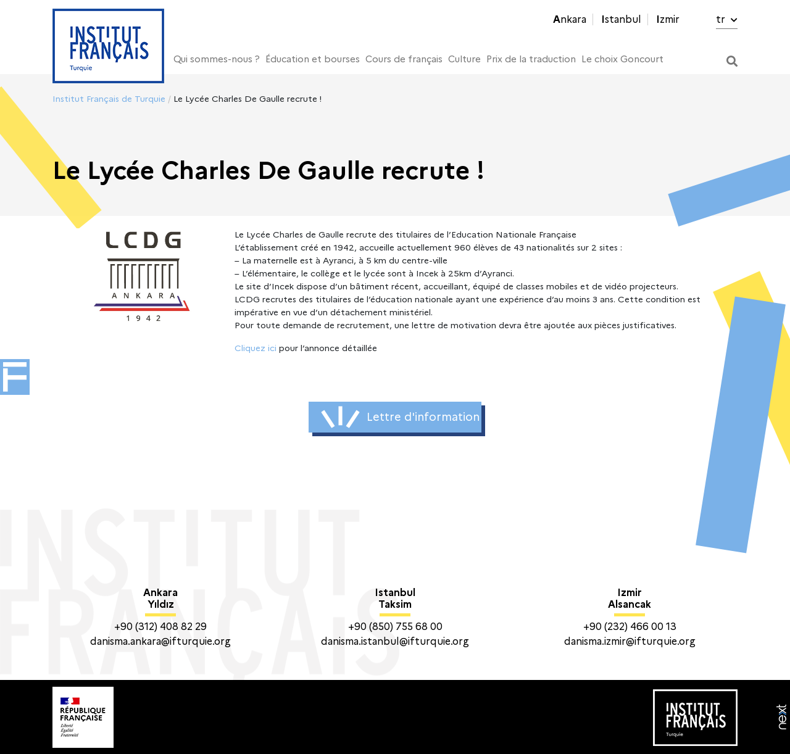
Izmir (668, 19)
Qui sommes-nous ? (216, 59)
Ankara (569, 19)
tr (727, 19)
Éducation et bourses (312, 59)
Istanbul (621, 19)
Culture (464, 59)
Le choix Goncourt (622, 59)
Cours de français (404, 59)
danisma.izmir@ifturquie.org (630, 641)
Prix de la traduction (531, 59)
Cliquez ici (255, 348)
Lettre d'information (400, 417)
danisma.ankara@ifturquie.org (160, 641)
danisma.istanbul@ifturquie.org (395, 641)
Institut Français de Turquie (108, 98)
